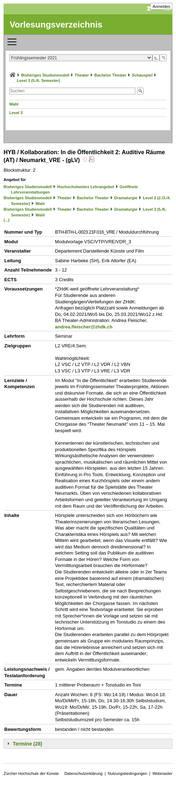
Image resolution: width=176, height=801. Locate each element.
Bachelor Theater (110, 75)
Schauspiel (142, 75)
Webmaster (162, 773)
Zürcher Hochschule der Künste (31, 773)
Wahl (14, 104)
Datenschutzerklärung (83, 773)
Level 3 (15, 113)
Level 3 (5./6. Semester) (38, 80)
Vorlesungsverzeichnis (56, 24)
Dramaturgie (125, 198)
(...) (7, 220)
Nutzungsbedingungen (127, 773)
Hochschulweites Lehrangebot (85, 187)
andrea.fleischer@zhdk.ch (83, 326)
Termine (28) (27, 744)
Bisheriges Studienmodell (45, 75)
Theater (82, 75)
